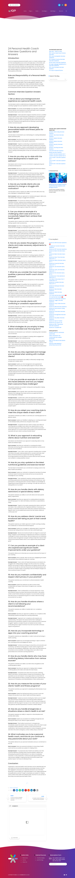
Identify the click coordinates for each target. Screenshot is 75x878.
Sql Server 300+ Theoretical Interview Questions (56, 325)
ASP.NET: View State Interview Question (56, 135)
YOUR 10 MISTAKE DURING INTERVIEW (55, 338)
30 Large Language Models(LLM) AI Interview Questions (57, 64)
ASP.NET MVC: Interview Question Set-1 (57, 164)
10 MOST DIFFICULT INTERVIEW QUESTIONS (56, 333)
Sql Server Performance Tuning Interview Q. (57, 309)
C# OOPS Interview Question (56, 150)
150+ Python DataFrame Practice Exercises (57, 53)
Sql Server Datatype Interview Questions (56, 286)
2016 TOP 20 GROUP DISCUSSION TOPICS (57, 341)
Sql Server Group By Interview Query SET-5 (56, 264)
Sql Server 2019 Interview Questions (58, 243)
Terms (24, 860)
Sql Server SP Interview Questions (57, 298)
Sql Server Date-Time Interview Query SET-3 (57, 257)
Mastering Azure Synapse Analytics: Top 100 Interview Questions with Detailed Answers (58, 186)
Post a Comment (14, 787)
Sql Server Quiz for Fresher (55, 321)
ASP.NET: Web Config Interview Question (56, 132)
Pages (31, 11)
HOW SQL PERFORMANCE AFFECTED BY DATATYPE (55, 344)
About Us (61, 11)
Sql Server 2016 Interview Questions (58, 306)
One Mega (45, 11)
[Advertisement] (37, 32)
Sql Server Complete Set (55, 327)
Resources (25, 858)
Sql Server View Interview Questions (55, 289)
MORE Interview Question (55, 152)
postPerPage (40, 860)
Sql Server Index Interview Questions (55, 292)
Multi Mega (53, 11)
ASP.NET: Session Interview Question (55, 138)
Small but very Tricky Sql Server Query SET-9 (57, 276)
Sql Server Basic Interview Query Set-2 (57, 254)
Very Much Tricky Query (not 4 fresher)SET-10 (56, 279)
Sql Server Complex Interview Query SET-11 (56, 283)
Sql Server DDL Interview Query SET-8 (57, 273)
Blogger (27, 874)
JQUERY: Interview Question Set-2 (57, 155)
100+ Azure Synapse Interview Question (56, 68)
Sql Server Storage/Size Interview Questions (57, 315)
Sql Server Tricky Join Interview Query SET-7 (57, 270)
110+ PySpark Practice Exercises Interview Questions (57, 60)
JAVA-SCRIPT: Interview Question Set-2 (57, 161)
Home (25, 11)
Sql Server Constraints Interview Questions (57, 312)
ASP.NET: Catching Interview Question (56, 148)
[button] (14, 790)
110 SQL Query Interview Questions (57, 62)
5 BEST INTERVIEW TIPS (54, 335)
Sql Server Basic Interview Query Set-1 (57, 251)
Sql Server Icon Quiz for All (55, 322)
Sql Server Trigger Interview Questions (56, 301)
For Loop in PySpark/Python (56, 70)
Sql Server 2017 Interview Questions (58, 249)
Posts (37, 11)
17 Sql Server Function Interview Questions (57, 246)
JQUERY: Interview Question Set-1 (57, 154)
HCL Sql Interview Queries (56, 297)
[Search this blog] (58, 79)
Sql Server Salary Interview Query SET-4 (57, 261)
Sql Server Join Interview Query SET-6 (57, 267)
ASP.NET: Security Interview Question (55, 145)
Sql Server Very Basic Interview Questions (56, 318)
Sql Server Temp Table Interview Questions (57, 304)
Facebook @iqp (41, 858)
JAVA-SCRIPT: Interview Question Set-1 (57, 158)
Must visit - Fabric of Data (55, 51)
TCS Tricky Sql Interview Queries (58, 295)
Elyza (18, 874)
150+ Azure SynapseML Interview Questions (57, 56)
